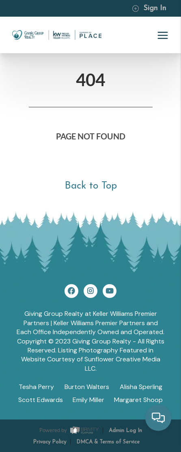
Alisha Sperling (141, 386)
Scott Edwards (40, 400)
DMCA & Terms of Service (108, 442)
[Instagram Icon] (90, 291)
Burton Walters (87, 386)
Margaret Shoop (138, 400)
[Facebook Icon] (71, 291)
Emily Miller (88, 400)
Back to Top (91, 186)
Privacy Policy (49, 442)
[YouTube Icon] (109, 291)
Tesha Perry (36, 386)
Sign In (149, 8)
